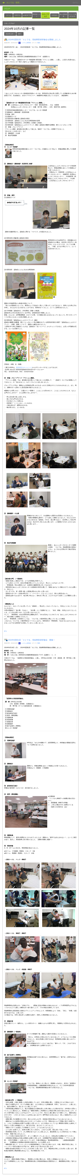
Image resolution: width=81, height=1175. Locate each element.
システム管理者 (24, 42)
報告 (38, 42)
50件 (20, 34)
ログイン (75, 2)
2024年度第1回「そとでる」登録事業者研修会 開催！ (31, 640)
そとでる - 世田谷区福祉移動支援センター (15, 3)
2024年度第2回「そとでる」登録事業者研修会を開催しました (34, 40)
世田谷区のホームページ (24, 367)
